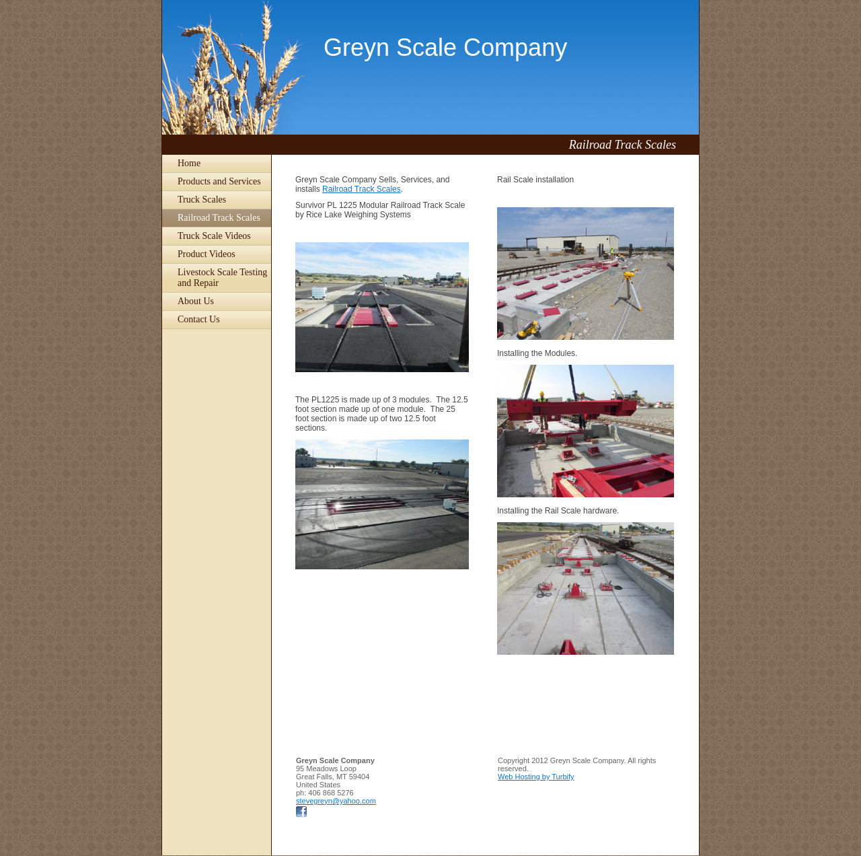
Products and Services (219, 181)
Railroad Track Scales (219, 218)
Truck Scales (202, 199)
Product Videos (206, 254)
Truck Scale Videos (214, 236)
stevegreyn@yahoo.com (336, 801)
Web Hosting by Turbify (536, 777)
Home (189, 163)
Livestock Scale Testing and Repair (222, 277)
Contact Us (199, 319)
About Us (196, 301)
